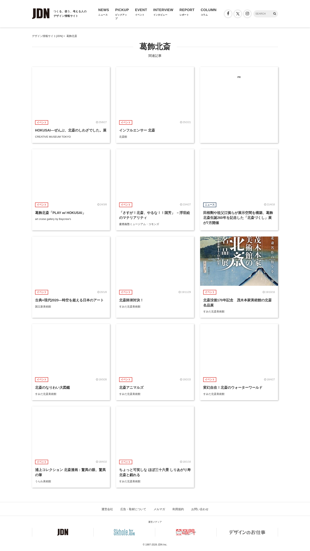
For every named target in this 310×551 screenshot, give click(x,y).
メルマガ (159, 509)
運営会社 (107, 509)
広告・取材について (133, 509)
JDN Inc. (162, 544)
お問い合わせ (200, 509)
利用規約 (178, 509)
